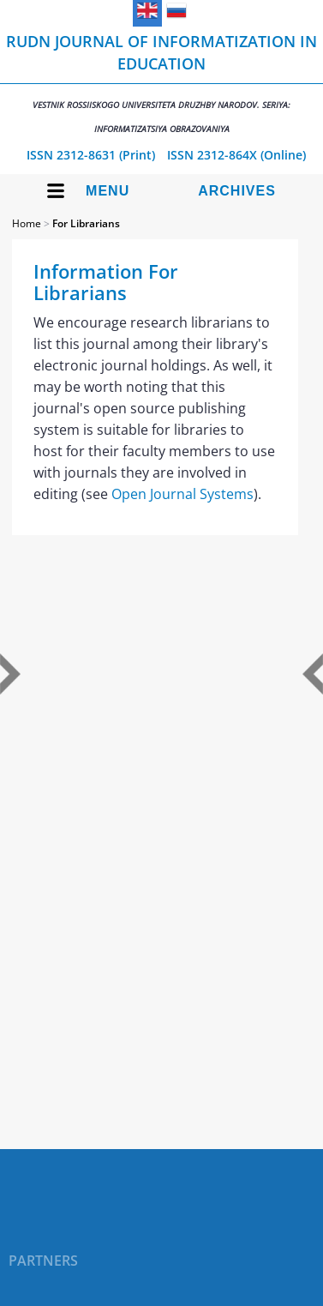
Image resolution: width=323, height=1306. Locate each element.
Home (26, 223)
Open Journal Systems (182, 493)
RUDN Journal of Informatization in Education (161, 83)
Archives (237, 191)
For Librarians (86, 223)
